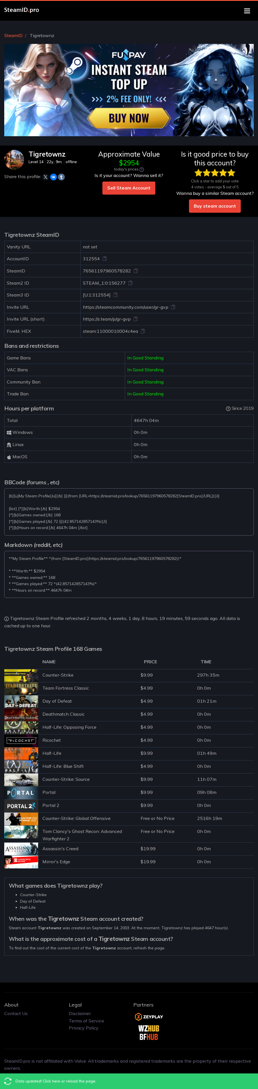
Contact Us (16, 1013)
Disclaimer (80, 1013)
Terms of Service (86, 1021)
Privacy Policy (83, 1028)
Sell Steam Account (128, 188)
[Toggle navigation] (247, 11)
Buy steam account (215, 206)
